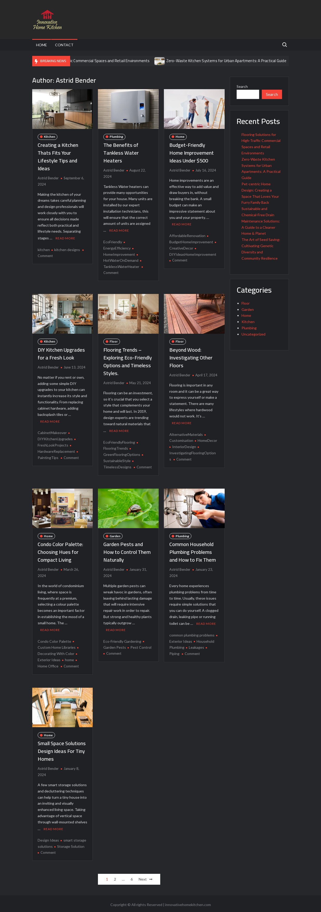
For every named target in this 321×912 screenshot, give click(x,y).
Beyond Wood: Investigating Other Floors (190, 357)
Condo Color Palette (54, 639)
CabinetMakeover (52, 431)
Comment (45, 255)
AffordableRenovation (187, 235)
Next (143, 877)
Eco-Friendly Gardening (122, 639)
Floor (114, 341)
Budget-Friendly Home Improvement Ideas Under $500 (191, 152)
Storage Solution (70, 844)
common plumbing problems (192, 633)
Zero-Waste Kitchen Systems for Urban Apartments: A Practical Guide (238, 60)
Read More (65, 238)
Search (242, 86)
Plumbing (116, 137)
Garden (115, 535)
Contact (64, 45)
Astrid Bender (48, 178)
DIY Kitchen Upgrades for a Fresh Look (61, 353)
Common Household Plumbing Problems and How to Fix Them (192, 550)
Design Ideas (48, 838)
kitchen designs (67, 249)
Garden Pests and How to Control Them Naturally (127, 550)
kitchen (44, 249)
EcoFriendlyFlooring (119, 441)
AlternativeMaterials (186, 433)
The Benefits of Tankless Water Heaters (121, 152)
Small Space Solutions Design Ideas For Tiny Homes (62, 749)
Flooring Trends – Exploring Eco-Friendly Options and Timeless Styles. (127, 360)
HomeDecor (207, 439)
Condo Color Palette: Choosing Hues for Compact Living (60, 550)
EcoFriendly (112, 241)
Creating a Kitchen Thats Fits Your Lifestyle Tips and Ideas (58, 156)
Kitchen (49, 137)
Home (41, 45)
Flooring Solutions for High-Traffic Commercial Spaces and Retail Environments (93, 60)
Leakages (196, 646)
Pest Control (140, 646)
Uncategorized (253, 334)
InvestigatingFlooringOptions (192, 455)
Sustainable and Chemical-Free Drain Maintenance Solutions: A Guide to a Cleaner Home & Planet (261, 220)
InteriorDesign (184, 445)
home (69, 658)
